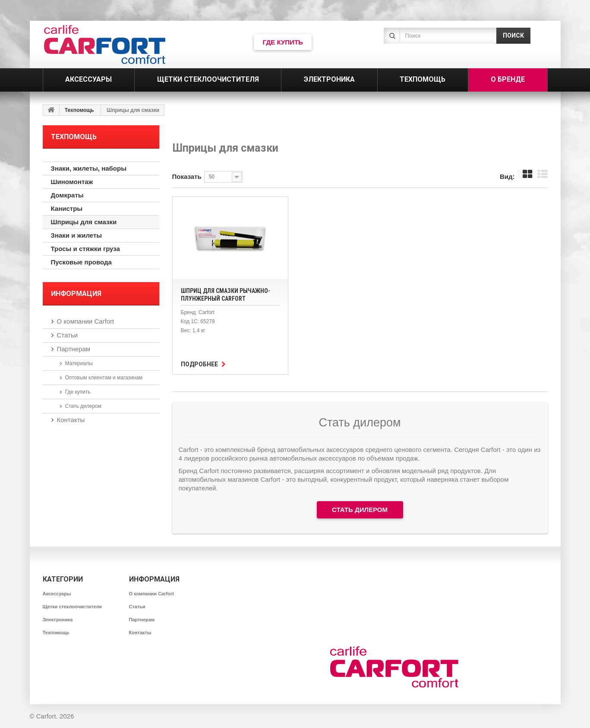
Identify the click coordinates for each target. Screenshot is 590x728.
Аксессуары (57, 593)
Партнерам (74, 349)
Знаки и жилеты (76, 235)
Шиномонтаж (72, 181)
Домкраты (67, 195)
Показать (187, 176)
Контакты (71, 419)
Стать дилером (83, 406)
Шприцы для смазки (84, 222)
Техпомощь (79, 110)
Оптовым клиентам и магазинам (104, 378)
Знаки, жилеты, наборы (89, 168)
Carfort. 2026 (55, 716)
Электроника (58, 619)
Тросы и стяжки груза (85, 248)
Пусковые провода (81, 262)
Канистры (67, 208)
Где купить (78, 392)
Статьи (67, 335)
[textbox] (446, 36)
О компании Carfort (85, 321)
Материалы (79, 363)
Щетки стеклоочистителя (72, 606)
